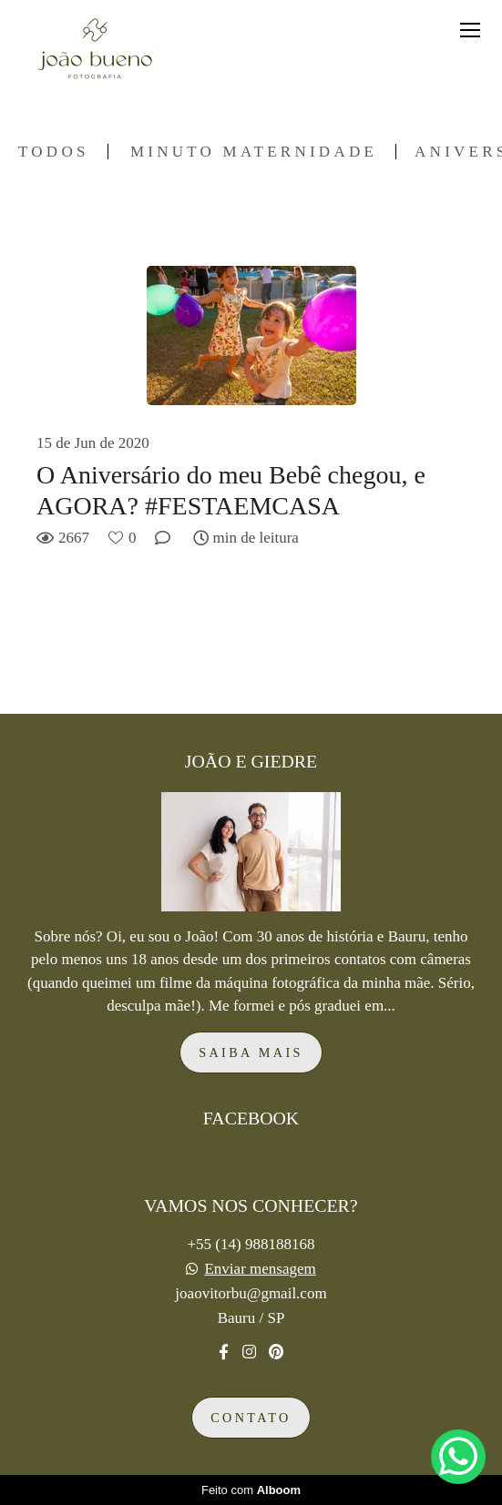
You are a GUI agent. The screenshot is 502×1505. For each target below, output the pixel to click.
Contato (250, 1417)
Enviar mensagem (259, 1268)
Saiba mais (251, 1052)
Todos (53, 151)
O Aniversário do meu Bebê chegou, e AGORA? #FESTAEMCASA (230, 490)
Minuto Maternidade (253, 151)
